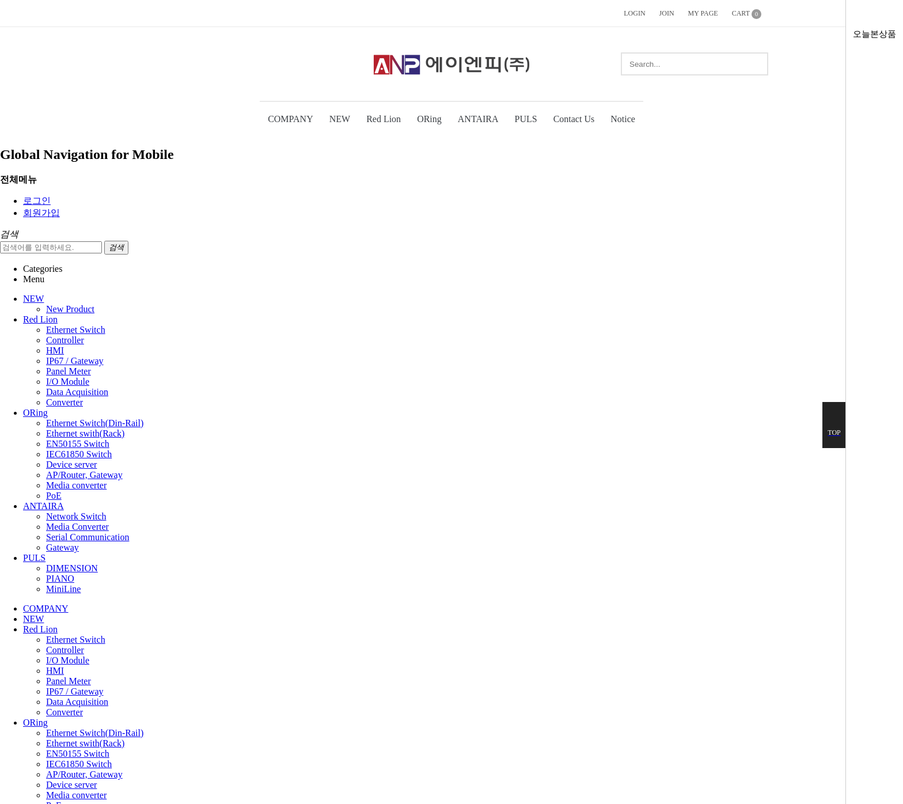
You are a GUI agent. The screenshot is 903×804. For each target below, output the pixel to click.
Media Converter (77, 527)
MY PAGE (703, 13)
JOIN (666, 13)
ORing (429, 119)
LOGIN (634, 13)
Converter (64, 402)
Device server (71, 464)
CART (746, 14)
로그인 (37, 201)
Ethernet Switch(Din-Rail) (94, 423)
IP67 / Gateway (75, 361)
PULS (526, 119)
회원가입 (41, 213)
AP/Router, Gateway (84, 475)
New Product (70, 309)
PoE (54, 495)
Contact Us (574, 119)
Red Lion (383, 119)
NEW (339, 119)
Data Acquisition (77, 392)
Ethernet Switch (75, 330)
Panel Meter (68, 371)
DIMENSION (72, 568)
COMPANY (290, 119)
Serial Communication (87, 537)
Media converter (76, 485)
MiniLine (63, 589)
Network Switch (76, 516)
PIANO (60, 578)
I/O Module (67, 381)
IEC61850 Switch (79, 454)
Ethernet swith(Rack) (85, 433)
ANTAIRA (478, 119)
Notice (622, 119)
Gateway (62, 547)
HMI (55, 350)
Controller (65, 340)
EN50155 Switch (77, 444)
